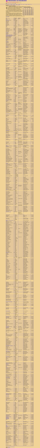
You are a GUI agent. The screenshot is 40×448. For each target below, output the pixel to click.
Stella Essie (7, 46)
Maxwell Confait (7, 20)
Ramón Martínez (7, 396)
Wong (6, 425)
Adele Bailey (7, 32)
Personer (14, 4)
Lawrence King (7, 327)
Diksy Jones (7, 400)
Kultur (24, 4)
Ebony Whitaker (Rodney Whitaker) (9, 345)
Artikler (17, 4)
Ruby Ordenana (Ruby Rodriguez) (9, 301)
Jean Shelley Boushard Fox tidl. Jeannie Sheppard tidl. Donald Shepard (9, 35)
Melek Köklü (7, 393)
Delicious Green (7, 252)
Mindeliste (9, 447)
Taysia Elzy (7, 367)
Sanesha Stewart (7, 326)
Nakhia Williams (7, 356)
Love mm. (8, 4)
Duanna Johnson (7, 363)
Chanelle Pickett (7, 130)
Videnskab (19, 4)
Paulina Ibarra (7, 417)
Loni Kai (7, 189)
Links (22, 4)
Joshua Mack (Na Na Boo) (8, 416)
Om (6, 4)
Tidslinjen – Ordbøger (27, 4)
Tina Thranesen (7, 16)
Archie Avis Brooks (8, 415)
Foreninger (11, 4)
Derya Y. (7, 426)
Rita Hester (7, 163)
